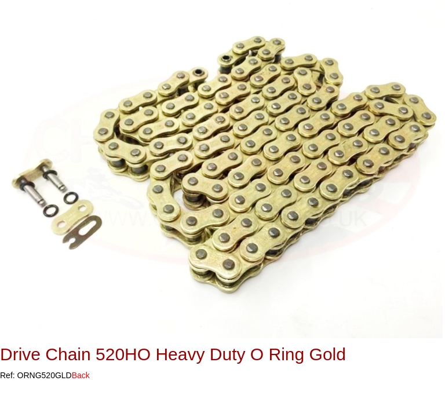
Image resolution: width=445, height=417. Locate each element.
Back (81, 375)
